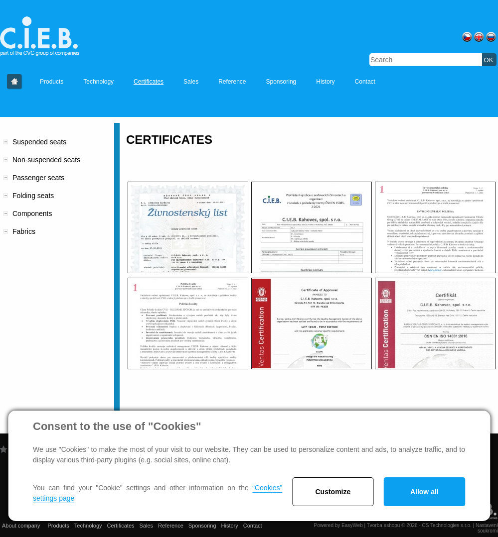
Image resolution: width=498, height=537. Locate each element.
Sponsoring (281, 81)
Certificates (149, 81)
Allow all (424, 492)
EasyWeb (352, 525)
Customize (333, 492)
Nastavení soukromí (487, 528)
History (325, 81)
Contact (365, 81)
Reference (232, 81)
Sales (190, 81)
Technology (98, 81)
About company (14, 82)
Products (51, 81)
